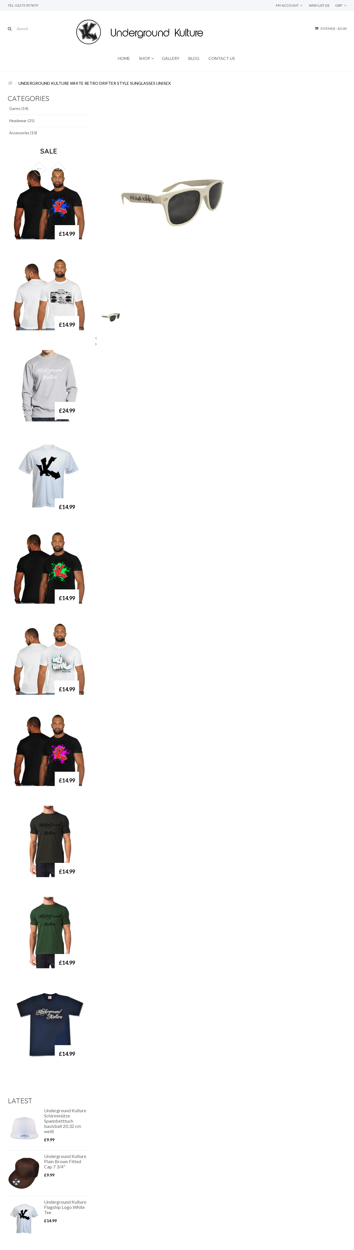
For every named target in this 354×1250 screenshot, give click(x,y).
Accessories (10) (23, 132)
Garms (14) (18, 108)
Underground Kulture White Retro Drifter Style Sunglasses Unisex (95, 83)
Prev (39, 169)
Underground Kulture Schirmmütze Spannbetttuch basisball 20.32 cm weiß (65, 1121)
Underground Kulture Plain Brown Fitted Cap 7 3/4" (65, 1161)
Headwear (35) (21, 120)
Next (58, 169)
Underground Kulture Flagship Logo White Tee (65, 1207)
